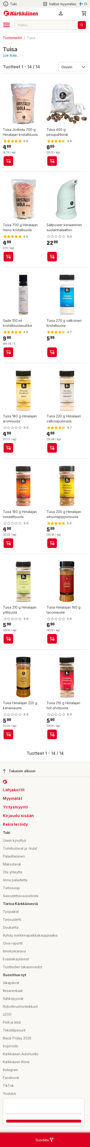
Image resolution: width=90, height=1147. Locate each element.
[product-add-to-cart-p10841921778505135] (52, 448)
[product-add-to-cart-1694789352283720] (8, 256)
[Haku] (82, 25)
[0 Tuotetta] (84, 13)
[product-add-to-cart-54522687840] (52, 352)
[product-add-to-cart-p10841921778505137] (8, 448)
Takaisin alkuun (19, 771)
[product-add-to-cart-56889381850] (8, 352)
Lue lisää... (11, 55)
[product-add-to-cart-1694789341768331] (8, 161)
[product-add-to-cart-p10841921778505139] (8, 543)
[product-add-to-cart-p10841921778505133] (52, 543)
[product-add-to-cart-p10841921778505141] (52, 734)
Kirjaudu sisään (18, 815)
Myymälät (12, 798)
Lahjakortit (14, 789)
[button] (61, 13)
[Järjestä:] (72, 66)
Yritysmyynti (15, 807)
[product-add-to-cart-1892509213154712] (52, 161)
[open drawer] (6, 25)
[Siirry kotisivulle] (20, 13)
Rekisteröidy (15, 824)
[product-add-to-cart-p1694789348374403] (8, 734)
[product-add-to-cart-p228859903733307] (52, 256)
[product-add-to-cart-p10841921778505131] (8, 639)
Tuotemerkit (12, 38)
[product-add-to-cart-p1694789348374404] (52, 639)
